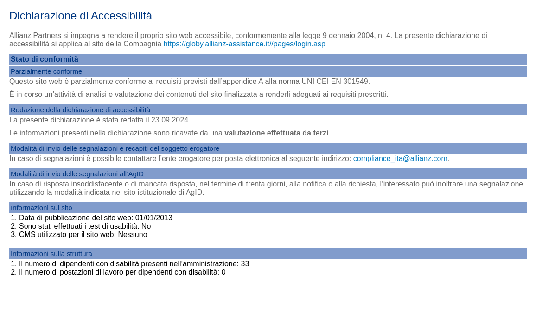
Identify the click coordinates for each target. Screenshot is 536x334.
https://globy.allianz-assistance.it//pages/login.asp (244, 44)
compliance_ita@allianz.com (400, 158)
